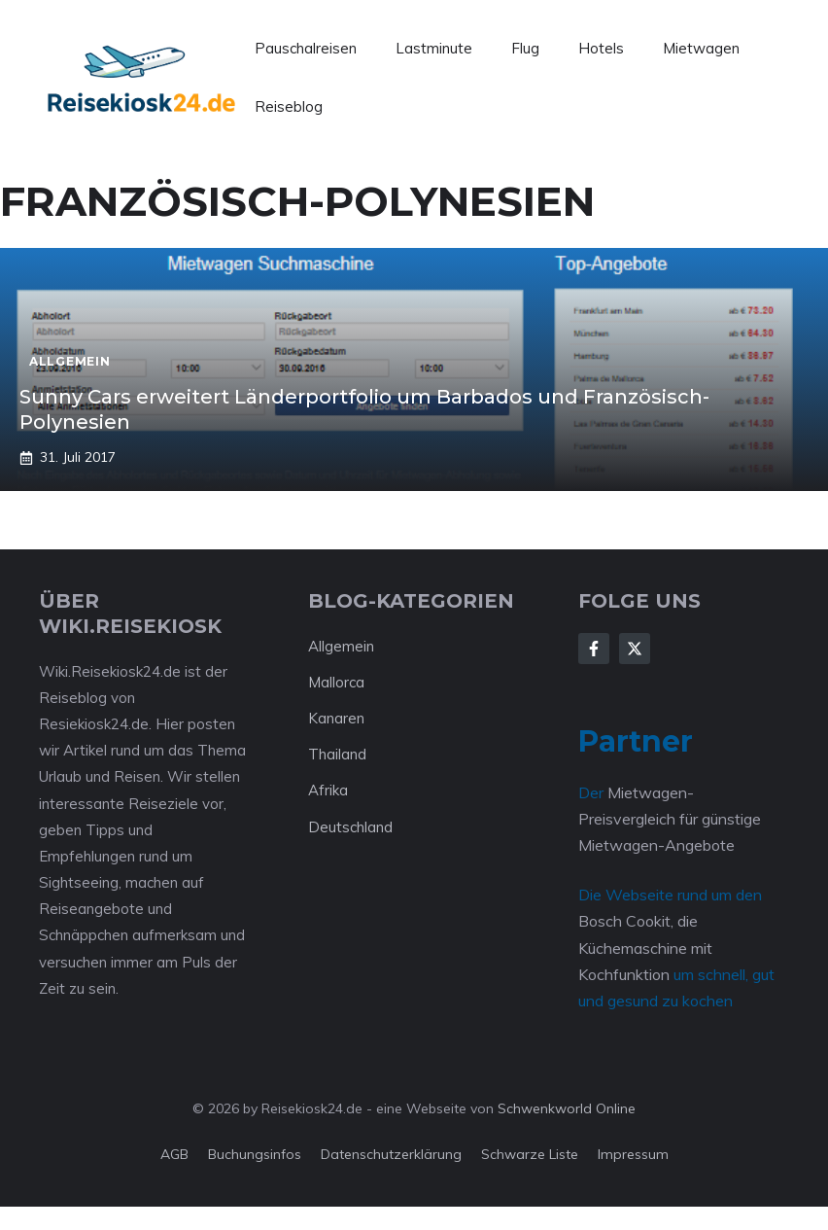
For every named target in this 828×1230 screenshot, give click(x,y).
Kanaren (336, 718)
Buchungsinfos (254, 1154)
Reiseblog (289, 106)
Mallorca (336, 682)
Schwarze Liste (529, 1154)
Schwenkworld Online (567, 1108)
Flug (525, 48)
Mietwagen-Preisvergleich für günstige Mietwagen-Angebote (669, 819)
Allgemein (341, 646)
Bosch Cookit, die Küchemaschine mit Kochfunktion (645, 947)
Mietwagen (701, 48)
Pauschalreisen (306, 48)
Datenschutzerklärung (391, 1154)
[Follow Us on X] (634, 648)
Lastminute (434, 48)
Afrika (328, 790)
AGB (174, 1154)
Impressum (633, 1154)
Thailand (337, 754)
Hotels (601, 48)
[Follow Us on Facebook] (593, 648)
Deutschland (350, 827)
